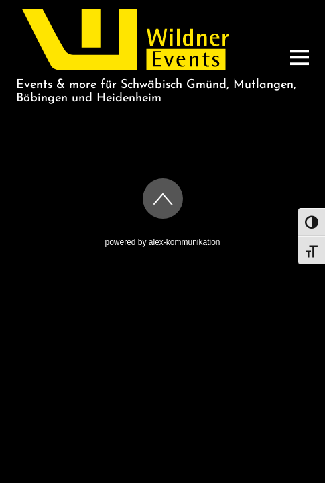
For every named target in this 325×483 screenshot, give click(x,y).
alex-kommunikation (184, 242)
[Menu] (299, 57)
